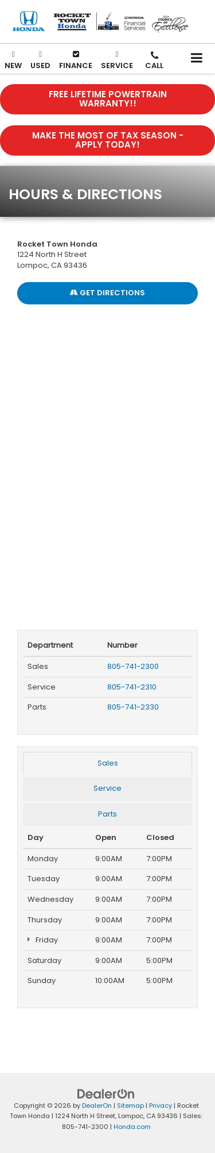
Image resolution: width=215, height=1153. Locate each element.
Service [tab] (107, 788)
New (13, 60)
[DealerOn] (106, 1093)
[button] (154, 61)
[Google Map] (107, 461)
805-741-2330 (133, 707)
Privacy (160, 1105)
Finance (75, 60)
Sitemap (130, 1105)
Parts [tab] (107, 814)
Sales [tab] (107, 763)
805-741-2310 (132, 687)
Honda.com (132, 1126)
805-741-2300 (133, 666)
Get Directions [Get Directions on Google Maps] (107, 292)
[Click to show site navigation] (197, 58)
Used (40, 60)
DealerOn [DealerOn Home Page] (97, 1105)
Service (117, 60)
